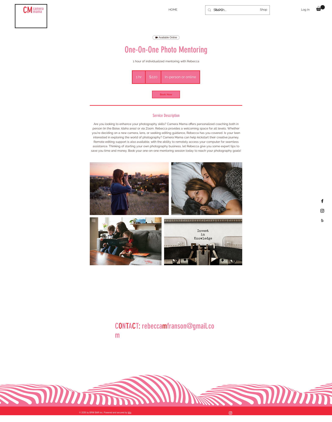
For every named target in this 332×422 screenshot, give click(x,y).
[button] (320, 8)
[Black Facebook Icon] (322, 201)
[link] (166, 94)
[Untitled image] (129, 188)
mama (38, 10)
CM (27, 10)
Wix (129, 412)
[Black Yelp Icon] (322, 220)
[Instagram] (230, 413)
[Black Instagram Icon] (322, 210)
